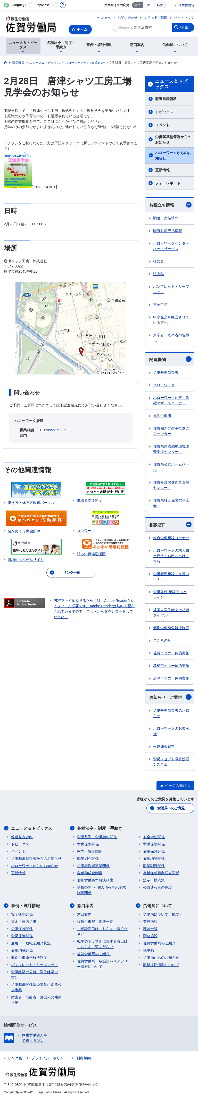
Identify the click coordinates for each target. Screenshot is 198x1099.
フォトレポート (167, 183)
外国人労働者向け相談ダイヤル (171, 612)
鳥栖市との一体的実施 (171, 666)
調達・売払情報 (165, 218)
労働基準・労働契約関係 (97, 837)
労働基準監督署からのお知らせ (173, 139)
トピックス (164, 112)
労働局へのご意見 (171, 808)
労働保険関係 (154, 844)
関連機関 (170, 359)
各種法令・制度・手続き (99, 828)
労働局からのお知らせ (161, 957)
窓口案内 (85, 906)
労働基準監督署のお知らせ (171, 713)
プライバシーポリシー (49, 1058)
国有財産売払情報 (167, 231)
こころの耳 (162, 640)
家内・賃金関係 (89, 851)
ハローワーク (164, 385)
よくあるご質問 (156, 17)
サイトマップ (184, 17)
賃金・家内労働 (23, 921)
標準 (137, 5)
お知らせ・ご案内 (170, 697)
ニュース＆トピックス (171, 84)
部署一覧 (150, 929)
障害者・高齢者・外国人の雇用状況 (36, 1000)
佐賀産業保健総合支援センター (171, 485)
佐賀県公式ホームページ (171, 467)
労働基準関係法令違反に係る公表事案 (36, 987)
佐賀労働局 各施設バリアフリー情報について (102, 964)
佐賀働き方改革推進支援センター (171, 431)
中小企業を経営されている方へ (171, 320)
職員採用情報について (161, 965)
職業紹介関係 (88, 858)
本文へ (106, 17)
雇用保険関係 (154, 851)
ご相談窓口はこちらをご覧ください (102, 931)
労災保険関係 (88, 844)
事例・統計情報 (25, 906)
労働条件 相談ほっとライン (170, 594)
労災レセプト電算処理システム (171, 761)
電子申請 (160, 304)
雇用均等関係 (154, 858)
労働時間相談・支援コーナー (171, 576)
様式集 (158, 261)
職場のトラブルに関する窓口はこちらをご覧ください (102, 944)
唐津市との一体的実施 (171, 678)
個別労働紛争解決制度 (171, 628)
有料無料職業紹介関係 (161, 873)
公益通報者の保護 (157, 887)
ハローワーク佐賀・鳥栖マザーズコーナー (171, 400)
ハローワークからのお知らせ (173, 155)
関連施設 (150, 936)
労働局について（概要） (163, 914)
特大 (160, 5)
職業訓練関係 (154, 866)
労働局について (157, 906)
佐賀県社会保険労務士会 (171, 503)
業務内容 (150, 921)
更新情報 (162, 170)
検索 (184, 27)
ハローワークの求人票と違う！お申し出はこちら (171, 555)
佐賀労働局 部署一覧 (95, 921)
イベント (162, 125)
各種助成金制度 (89, 873)
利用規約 (83, 1058)
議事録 (148, 950)
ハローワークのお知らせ (171, 731)
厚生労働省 (186, 5)
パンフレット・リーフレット (171, 289)
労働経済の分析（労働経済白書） (34, 974)
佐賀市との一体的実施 (171, 653)
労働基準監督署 (165, 372)
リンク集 (15, 1058)
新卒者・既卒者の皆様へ (171, 338)
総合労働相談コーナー (171, 538)
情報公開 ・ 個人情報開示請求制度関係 (101, 890)
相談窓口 (170, 524)
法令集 (158, 274)
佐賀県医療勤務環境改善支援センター (171, 449)
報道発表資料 (166, 99)
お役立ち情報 (170, 205)
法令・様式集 (154, 880)
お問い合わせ (128, 17)
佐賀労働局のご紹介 (94, 954)
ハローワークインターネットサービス (171, 246)
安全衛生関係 (154, 837)
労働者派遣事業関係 (93, 866)
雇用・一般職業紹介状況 (31, 943)
